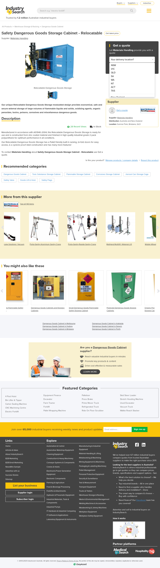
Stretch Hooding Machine (131, 399)
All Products (7, 26)
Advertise (147, 3)
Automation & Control (55, 446)
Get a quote (122, 110)
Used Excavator (127, 403)
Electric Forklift (12, 411)
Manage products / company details (121, 160)
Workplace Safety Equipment (91, 516)
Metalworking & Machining (90, 458)
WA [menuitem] (112, 79)
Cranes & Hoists (53, 467)
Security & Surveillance (88, 478)
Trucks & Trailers (85, 491)
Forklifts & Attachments (56, 491)
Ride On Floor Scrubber (93, 410)
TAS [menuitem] (113, 90)
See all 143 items (27, 204)
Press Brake (87, 399)
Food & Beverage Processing (58, 487)
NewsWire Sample (12, 467)
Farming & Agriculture (55, 483)
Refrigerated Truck (90, 407)
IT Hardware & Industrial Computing (61, 511)
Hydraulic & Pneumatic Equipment (60, 495)
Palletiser (86, 395)
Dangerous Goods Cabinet (52, 26)
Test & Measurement (87, 483)
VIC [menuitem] (113, 68)
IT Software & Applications (57, 515)
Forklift (46, 407)
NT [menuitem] (112, 83)
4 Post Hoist (10, 396)
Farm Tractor (49, 403)
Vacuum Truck (126, 407)
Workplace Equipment (88, 512)
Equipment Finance (52, 395)
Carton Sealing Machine (16, 404)
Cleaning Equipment (55, 454)
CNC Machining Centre (15, 408)
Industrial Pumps (53, 507)
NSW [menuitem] (113, 65)
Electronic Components (56, 478)
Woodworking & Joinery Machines (93, 508)
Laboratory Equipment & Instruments (61, 519)
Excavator (47, 399)
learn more (90, 371)
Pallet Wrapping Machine (54, 410)
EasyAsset (141, 500)
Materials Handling (19, 38)
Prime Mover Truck (90, 403)
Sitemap (8, 479)
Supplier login (25, 492)
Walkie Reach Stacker (129, 410)
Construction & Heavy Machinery (60, 458)
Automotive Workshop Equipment (60, 450)
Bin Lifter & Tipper (13, 400)
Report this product (150, 160)
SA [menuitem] (112, 76)
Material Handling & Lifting (90, 453)
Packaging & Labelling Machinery (92, 466)
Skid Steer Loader (128, 395)
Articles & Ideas (11, 450)
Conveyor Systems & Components (60, 462)
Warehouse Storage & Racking (26, 26)
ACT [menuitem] (113, 87)
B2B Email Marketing (14, 462)
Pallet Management (87, 470)
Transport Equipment (87, 487)
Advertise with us (12, 471)
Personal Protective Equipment (91, 474)
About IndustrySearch (14, 454)
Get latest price (112, 33)
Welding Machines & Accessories (92, 503)
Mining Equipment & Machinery (91, 462)
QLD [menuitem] (113, 72)
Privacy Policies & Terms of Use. (68, 561)
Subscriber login (25, 499)
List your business (25, 485)
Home (7, 446)
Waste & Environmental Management (94, 499)
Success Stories (11, 475)
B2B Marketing (11, 458)
